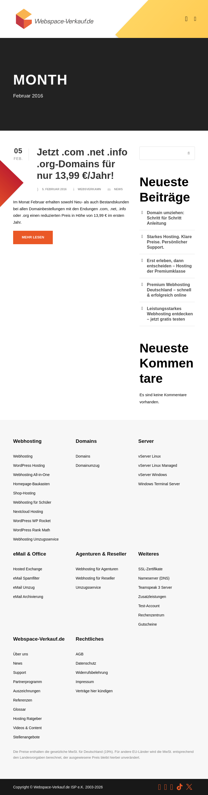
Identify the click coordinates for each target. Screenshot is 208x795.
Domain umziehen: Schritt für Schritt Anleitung (165, 217)
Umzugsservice (88, 587)
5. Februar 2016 (54, 189)
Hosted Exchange (27, 569)
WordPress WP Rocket (32, 521)
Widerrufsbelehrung (92, 672)
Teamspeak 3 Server (155, 587)
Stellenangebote (26, 737)
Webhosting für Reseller (95, 578)
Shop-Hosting (24, 493)
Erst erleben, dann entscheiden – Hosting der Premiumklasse (169, 265)
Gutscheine (147, 624)
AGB (80, 654)
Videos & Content (27, 728)
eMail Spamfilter (26, 578)
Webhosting (23, 456)
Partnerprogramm (27, 682)
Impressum (85, 682)
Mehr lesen (33, 237)
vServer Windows (152, 475)
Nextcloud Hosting (28, 511)
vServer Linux (149, 456)
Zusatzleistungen (152, 597)
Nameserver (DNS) (154, 578)
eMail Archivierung (28, 597)
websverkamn (89, 189)
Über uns (20, 654)
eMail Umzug (24, 587)
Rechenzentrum (151, 615)
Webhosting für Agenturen (97, 569)
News (118, 189)
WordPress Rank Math (31, 530)
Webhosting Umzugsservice (36, 539)
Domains (83, 456)
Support (19, 672)
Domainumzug (87, 465)
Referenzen (22, 700)
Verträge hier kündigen (94, 691)
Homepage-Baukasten (31, 484)
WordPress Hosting (29, 465)
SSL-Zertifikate (150, 569)
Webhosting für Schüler (32, 502)
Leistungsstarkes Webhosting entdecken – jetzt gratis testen (170, 313)
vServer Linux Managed (157, 465)
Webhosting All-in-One (31, 475)
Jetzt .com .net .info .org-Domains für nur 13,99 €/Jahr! (82, 164)
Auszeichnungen (26, 691)
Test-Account (149, 606)
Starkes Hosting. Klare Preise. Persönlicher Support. (169, 241)
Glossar (19, 709)
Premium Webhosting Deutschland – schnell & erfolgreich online (169, 289)
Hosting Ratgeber (27, 719)
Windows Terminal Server (159, 484)
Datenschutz (86, 663)
